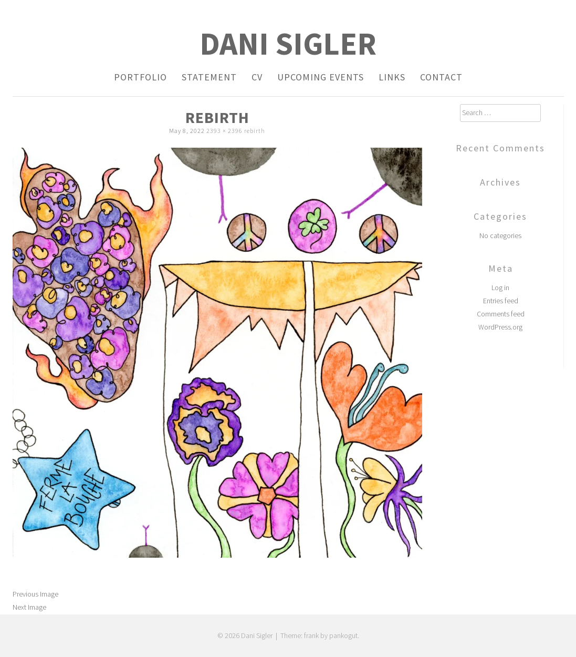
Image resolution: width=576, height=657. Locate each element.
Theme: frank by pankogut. (319, 635)
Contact (441, 77)
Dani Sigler (288, 43)
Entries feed (500, 300)
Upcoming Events (320, 77)
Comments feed (501, 314)
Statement (209, 77)
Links (392, 77)
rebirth (254, 131)
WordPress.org (500, 327)
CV (257, 77)
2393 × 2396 (224, 131)
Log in (500, 287)
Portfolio (140, 77)
